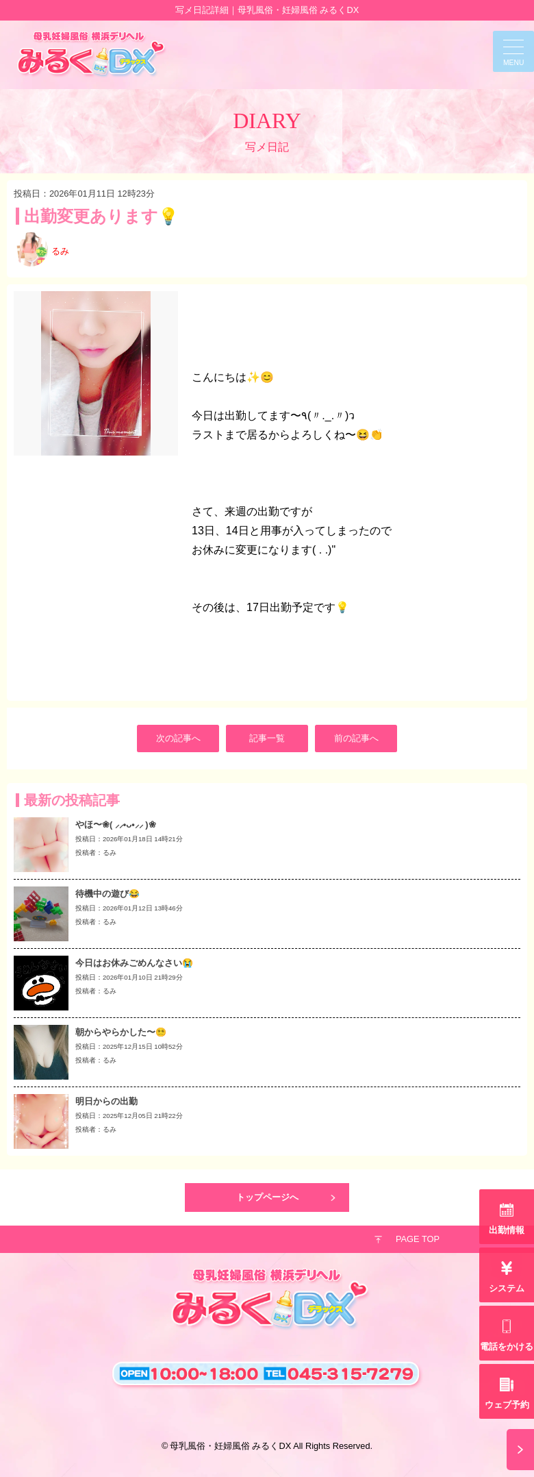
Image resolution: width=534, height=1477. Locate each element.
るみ (60, 251)
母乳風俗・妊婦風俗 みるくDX (230, 1446)
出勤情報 (506, 1230)
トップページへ (267, 1197)
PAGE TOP (418, 1239)
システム (506, 1288)
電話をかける (506, 1346)
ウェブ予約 (507, 1405)
